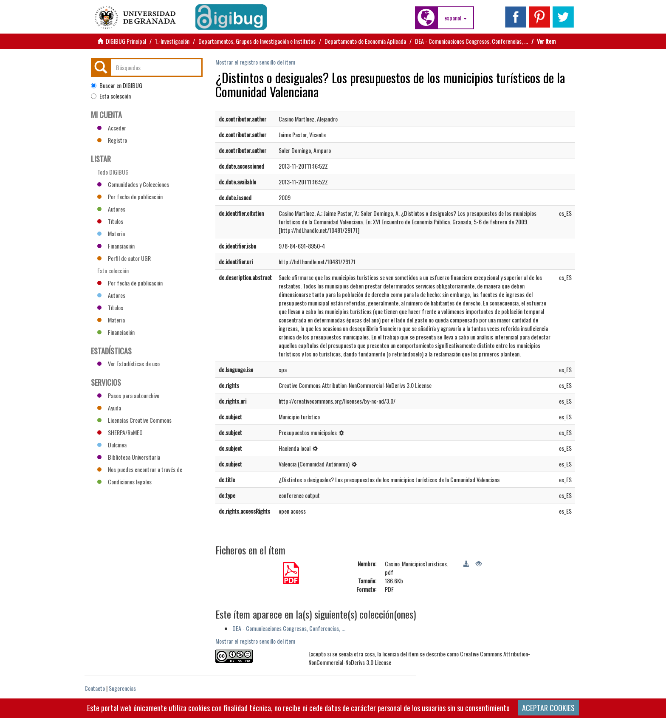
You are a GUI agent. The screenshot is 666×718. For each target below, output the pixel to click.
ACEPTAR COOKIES (548, 707)
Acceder (111, 127)
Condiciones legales (124, 481)
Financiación (116, 245)
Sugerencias (122, 688)
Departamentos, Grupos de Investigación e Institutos (257, 41)
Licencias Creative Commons (134, 420)
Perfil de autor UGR (124, 258)
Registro (112, 140)
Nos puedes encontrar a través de (139, 469)
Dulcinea (112, 444)
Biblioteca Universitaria (128, 456)
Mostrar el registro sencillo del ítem (255, 61)
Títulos (110, 221)
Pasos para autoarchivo (128, 395)
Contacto (95, 688)
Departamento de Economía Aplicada (365, 41)
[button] (455, 17)
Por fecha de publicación (130, 196)
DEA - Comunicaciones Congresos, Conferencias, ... (471, 41)
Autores (111, 208)
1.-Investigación (172, 41)
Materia (111, 233)
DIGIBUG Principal (126, 41)
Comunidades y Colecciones (133, 184)
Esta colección (111, 96)
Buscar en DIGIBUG (116, 85)
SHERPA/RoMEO (120, 432)
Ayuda (109, 407)
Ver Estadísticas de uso (128, 363)
